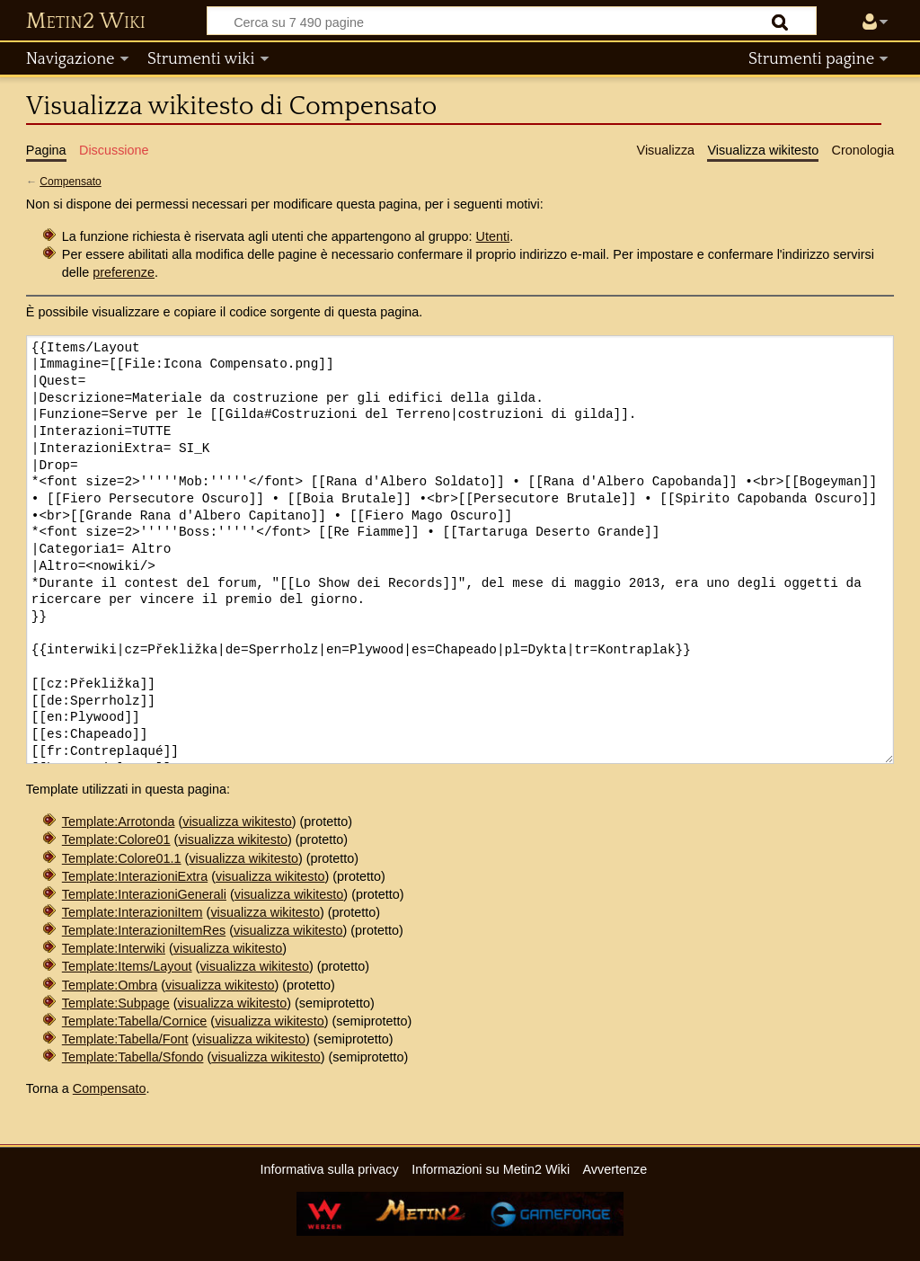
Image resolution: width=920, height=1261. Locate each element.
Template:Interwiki (113, 948)
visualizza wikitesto (237, 821)
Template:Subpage (116, 1003)
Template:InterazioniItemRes (144, 930)
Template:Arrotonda (118, 821)
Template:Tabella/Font (125, 1039)
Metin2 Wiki (86, 21)
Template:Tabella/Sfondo (133, 1057)
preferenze (124, 272)
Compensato (70, 181)
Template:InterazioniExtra (135, 876)
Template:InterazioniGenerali (144, 894)
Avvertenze (614, 1169)
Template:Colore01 (116, 839)
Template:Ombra (109, 985)
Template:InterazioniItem (132, 912)
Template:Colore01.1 (121, 858)
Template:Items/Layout (127, 966)
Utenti (493, 236)
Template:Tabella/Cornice (135, 1021)
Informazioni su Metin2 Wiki (490, 1169)
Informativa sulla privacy (329, 1169)
